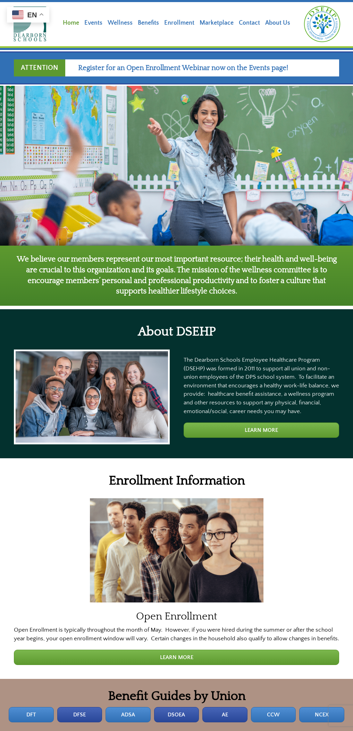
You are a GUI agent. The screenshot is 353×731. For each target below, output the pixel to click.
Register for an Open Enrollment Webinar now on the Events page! (189, 68)
